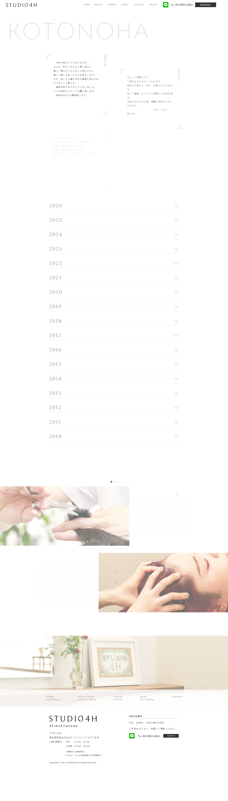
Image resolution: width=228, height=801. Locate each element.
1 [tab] (111, 515)
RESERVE (206, 5)
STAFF (124, 4)
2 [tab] (116, 515)
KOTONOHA (147, 734)
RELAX (98, 4)
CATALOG (139, 4)
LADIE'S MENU (87, 734)
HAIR (87, 4)
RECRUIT (177, 731)
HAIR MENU (53, 734)
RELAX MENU (86, 731)
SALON (153, 4)
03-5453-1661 (143, 769)
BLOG (143, 731)
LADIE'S (111, 4)
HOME (50, 731)
